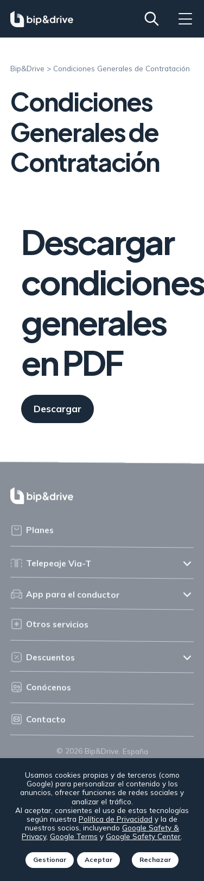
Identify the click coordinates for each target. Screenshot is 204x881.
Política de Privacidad (115, 818)
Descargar (57, 409)
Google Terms (74, 836)
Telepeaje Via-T (50, 567)
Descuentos (42, 660)
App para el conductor (65, 597)
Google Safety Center (143, 836)
